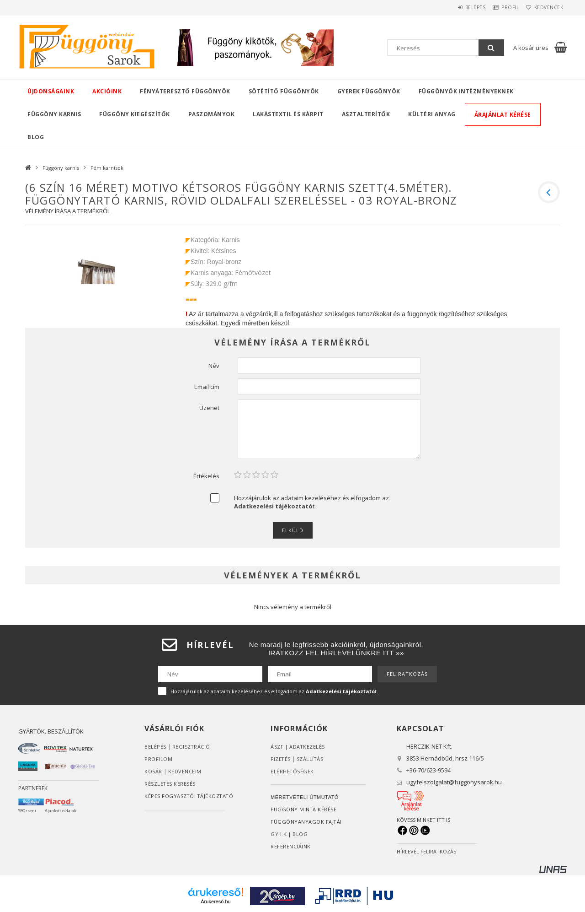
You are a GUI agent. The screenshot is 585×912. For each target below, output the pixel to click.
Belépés (459, 7)
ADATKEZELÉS (307, 746)
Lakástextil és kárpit (288, 114)
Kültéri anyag (432, 114)
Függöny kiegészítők (134, 114)
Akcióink (107, 91)
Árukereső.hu (215, 901)
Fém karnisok (106, 167)
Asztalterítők (366, 114)
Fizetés (281, 759)
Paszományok (211, 114)
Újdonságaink (50, 91)
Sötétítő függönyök (284, 91)
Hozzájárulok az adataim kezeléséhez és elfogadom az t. (311, 502)
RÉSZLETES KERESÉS (170, 783)
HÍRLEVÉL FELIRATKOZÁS (426, 851)
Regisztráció (191, 746)
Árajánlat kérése (502, 115)
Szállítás (310, 759)
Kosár (153, 771)
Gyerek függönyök (368, 91)
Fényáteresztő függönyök (185, 91)
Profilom (158, 759)
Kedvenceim (185, 771)
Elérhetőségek (292, 771)
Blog (35, 137)
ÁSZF (277, 746)
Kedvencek (545, 7)
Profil (500, 7)
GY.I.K (279, 834)
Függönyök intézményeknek (466, 91)
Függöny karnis (54, 114)
